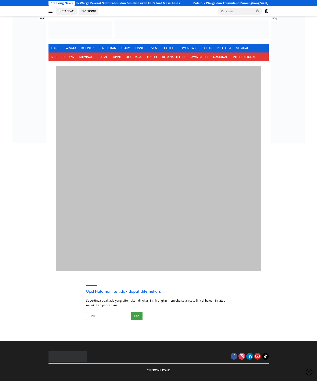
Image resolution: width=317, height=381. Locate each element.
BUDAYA (68, 57)
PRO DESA (224, 48)
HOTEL (169, 48)
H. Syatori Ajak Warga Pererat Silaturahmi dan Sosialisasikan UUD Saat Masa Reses (127, 3)
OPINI (117, 57)
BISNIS (139, 48)
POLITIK (206, 48)
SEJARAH (242, 48)
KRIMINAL (86, 57)
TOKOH (152, 57)
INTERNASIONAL (244, 57)
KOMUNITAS (187, 48)
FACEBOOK (89, 11)
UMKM (125, 48)
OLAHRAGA (134, 57)
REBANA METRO (173, 57)
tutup (42, 18)
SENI (54, 57)
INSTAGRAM (66, 11)
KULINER (87, 48)
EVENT (154, 48)
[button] (258, 11)
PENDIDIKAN (107, 48)
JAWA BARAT (199, 57)
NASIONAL (220, 57)
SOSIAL (103, 57)
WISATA (71, 48)
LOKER (56, 48)
